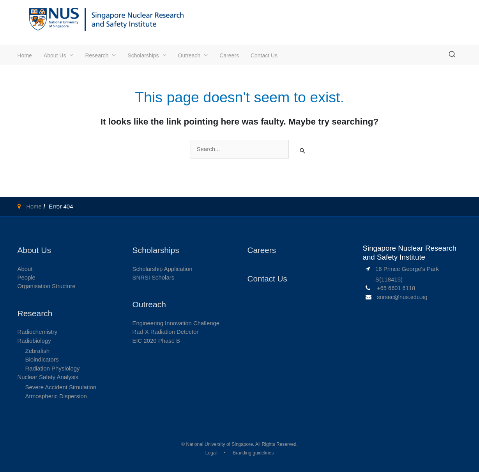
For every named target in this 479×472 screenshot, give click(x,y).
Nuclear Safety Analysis (48, 377)
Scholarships (143, 55)
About (25, 268)
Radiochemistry (38, 331)
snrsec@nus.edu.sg (403, 297)
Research (96, 55)
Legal (211, 453)
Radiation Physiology (52, 368)
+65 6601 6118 (396, 288)
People (27, 277)
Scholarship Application (163, 268)
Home (25, 55)
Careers (229, 55)
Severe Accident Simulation (61, 387)
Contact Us (264, 55)
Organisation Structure (47, 286)
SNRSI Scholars (154, 277)
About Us (55, 55)
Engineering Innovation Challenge (176, 323)
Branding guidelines (253, 453)
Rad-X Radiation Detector (166, 331)
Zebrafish (37, 350)
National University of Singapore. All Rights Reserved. (242, 444)
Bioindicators (42, 359)
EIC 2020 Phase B (156, 340)
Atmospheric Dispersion (56, 396)
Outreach (189, 55)
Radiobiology (34, 340)
